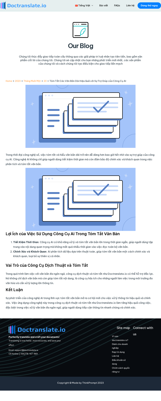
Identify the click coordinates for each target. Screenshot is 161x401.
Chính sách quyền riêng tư (124, 379)
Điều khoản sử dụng (124, 370)
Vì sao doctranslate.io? (124, 341)
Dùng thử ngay (148, 5)
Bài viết (106, 5)
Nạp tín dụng (123, 359)
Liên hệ (130, 5)
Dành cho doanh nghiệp (124, 352)
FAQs (118, 5)
